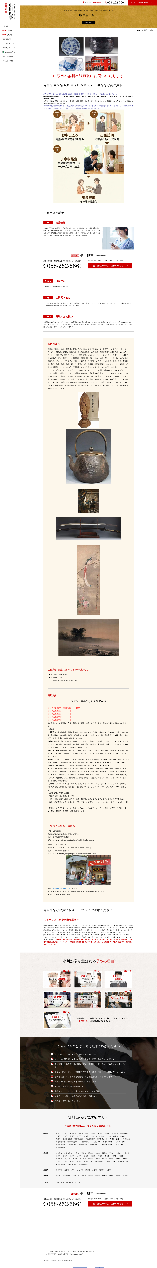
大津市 (90, 1175)
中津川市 (94, 1136)
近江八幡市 (66, 1175)
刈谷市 (125, 1158)
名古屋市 (59, 1153)
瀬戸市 (90, 1158)
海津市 (100, 1133)
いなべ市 (80, 1170)
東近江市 (76, 1175)
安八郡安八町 (96, 1142)
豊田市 (75, 1158)
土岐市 (58, 1136)
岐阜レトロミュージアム (62, 888)
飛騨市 (58, 1139)
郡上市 (101, 1136)
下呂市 (108, 1136)
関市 (87, 1133)
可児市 (79, 1136)
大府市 (111, 1158)
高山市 (115, 1136)
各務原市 (73, 1133)
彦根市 (58, 1175)
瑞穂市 (93, 1133)
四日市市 (59, 1170)
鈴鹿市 (94, 1170)
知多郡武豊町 (60, 1164)
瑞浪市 (86, 1136)
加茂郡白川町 (119, 1144)
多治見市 (115, 1133)
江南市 (58, 1156)
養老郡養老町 (67, 1139)
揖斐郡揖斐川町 (72, 1142)
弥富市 (114, 1156)
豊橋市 (83, 1153)
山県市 (65, 1136)
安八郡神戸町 (60, 1144)
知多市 (72, 1161)
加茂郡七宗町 (83, 1144)
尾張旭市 (59, 1158)
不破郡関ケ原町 (120, 1142)
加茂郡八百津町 (107, 1144)
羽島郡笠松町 (90, 1139)
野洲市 (104, 1175)
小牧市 (79, 1156)
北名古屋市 (68, 1153)
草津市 (125, 1175)
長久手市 (83, 1158)
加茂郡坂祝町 (71, 1144)
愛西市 (65, 1156)
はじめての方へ (9, 52)
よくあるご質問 (8, 61)
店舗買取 (5, 26)
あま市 (107, 1156)
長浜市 (83, 1175)
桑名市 (66, 1170)
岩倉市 (86, 1156)
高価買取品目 (7, 39)
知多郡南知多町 (84, 1164)
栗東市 (111, 1175)
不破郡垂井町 (84, 1142)
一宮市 (76, 1153)
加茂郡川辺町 (114, 1139)
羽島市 (80, 1133)
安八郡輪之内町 (102, 1139)
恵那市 (122, 1136)
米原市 (97, 1175)
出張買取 (8, 30)
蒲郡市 (65, 1161)
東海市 (97, 1158)
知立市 (104, 1158)
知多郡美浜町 (71, 1164)
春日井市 (126, 1153)
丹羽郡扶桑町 (99, 1161)
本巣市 (107, 1133)
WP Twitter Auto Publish (80, 1267)
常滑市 (79, 1161)
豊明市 (118, 1158)
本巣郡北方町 (125, 1139)
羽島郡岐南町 (78, 1139)
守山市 (118, 1175)
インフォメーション (9, 48)
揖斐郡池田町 (60, 1142)
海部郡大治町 (111, 1161)
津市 (72, 1170)
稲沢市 (72, 1156)
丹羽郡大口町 (88, 1161)
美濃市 (72, 1136)
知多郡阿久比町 (123, 1161)
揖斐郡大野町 (107, 1142)
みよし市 (67, 1158)
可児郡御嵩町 (60, 1147)
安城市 (97, 1153)
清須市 (93, 1156)
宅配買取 (8, 35)
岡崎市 (90, 1153)
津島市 (100, 1156)
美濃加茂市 (124, 1133)
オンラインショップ (9, 43)
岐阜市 (58, 1133)
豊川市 (111, 1153)
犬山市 (118, 1153)
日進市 (121, 1156)
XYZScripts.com (99, 1267)
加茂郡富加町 (94, 1144)
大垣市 (65, 1133)
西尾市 (104, 1153)
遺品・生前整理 (8, 56)
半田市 (58, 1161)
